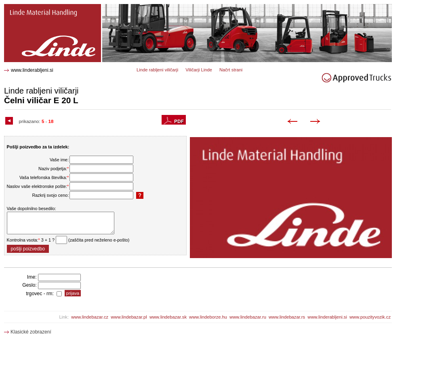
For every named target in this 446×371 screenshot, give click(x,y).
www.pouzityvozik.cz (370, 317)
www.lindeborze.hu (208, 317)
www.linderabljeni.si (32, 70)
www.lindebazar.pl (129, 317)
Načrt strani (230, 69)
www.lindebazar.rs (287, 317)
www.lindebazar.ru (247, 317)
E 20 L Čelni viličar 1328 (33, 7)
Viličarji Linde (198, 69)
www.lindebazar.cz (89, 317)
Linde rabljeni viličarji (157, 69)
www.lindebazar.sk (168, 317)
